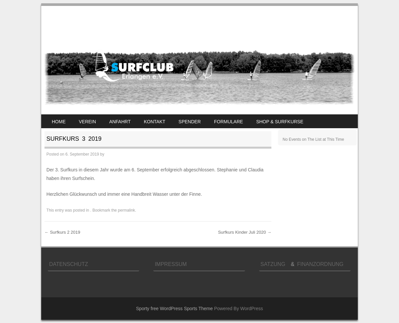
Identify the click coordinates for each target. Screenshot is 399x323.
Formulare (228, 121)
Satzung (274, 264)
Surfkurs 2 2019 (62, 232)
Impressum (171, 264)
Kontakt (154, 121)
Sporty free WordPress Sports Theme (174, 308)
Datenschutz (68, 264)
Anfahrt (120, 121)
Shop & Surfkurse (279, 121)
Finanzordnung (320, 264)
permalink (126, 210)
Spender (189, 121)
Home (59, 121)
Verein (87, 121)
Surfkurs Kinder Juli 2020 (244, 232)
